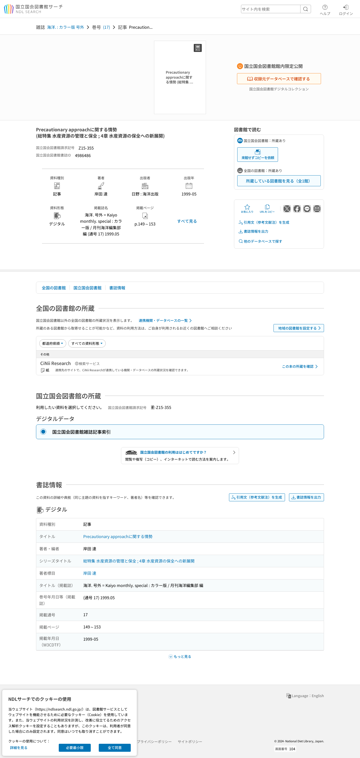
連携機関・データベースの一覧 (166, 321)
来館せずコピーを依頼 (258, 154)
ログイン (346, 9)
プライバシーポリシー (154, 741)
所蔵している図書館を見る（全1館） (279, 181)
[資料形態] (87, 343)
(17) (106, 27)
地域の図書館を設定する (300, 328)
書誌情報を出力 (253, 231)
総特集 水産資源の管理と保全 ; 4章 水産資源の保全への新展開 (138, 561)
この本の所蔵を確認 (301, 367)
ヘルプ (325, 9)
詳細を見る (19, 747)
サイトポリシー (190, 741)
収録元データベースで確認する (278, 79)
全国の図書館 (54, 288)
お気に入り (247, 208)
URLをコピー (267, 208)
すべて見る (187, 221)
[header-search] (276, 9)
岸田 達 (89, 573)
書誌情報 (117, 288)
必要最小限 (75, 747)
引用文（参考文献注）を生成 (263, 222)
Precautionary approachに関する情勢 (117, 536)
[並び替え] (52, 343)
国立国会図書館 (88, 288)
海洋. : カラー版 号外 (65, 27)
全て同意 (115, 747)
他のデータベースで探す (260, 241)
